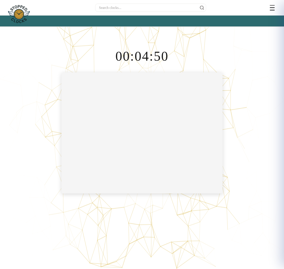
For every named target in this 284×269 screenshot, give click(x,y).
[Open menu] (273, 7)
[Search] (200, 7)
